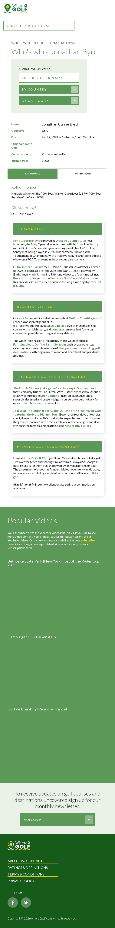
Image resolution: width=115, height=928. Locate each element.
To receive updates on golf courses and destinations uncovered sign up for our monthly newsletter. (58, 799)
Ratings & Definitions (28, 868)
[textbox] (34, 89)
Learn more (32, 173)
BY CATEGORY (35, 100)
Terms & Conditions (26, 874)
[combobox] (49, 89)
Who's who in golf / (29, 43)
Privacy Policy (21, 881)
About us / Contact (25, 861)
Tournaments (82, 173)
